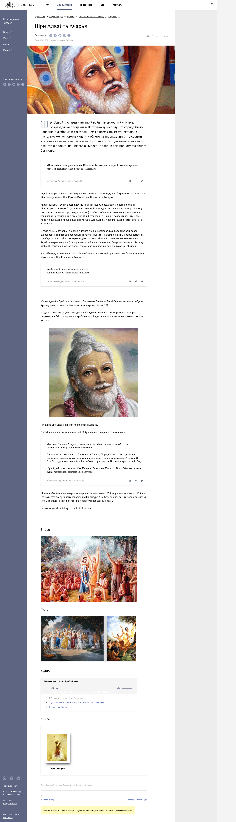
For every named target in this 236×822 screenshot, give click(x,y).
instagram (4, 778)
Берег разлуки (57, 768)
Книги (7, 50)
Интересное (86, 4)
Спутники (113, 16)
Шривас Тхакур (47, 799)
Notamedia (7, 817)
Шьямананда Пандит (58, 707)
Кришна (71, 16)
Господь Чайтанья (54, 785)
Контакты (117, 4)
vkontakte (18, 778)
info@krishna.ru (10, 803)
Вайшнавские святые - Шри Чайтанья (66, 698)
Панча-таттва (69, 785)
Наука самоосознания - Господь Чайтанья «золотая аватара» (76, 702)
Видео (7, 32)
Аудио (7, 44)
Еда (102, 4)
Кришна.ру (40, 16)
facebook (11, 778)
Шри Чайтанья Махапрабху (91, 16)
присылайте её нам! (123, 810)
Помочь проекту (10, 785)
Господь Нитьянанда (137, 799)
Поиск (212, 4)
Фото (7, 38)
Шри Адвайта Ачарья (85, 785)
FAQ (47, 4)
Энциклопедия (64, 4)
